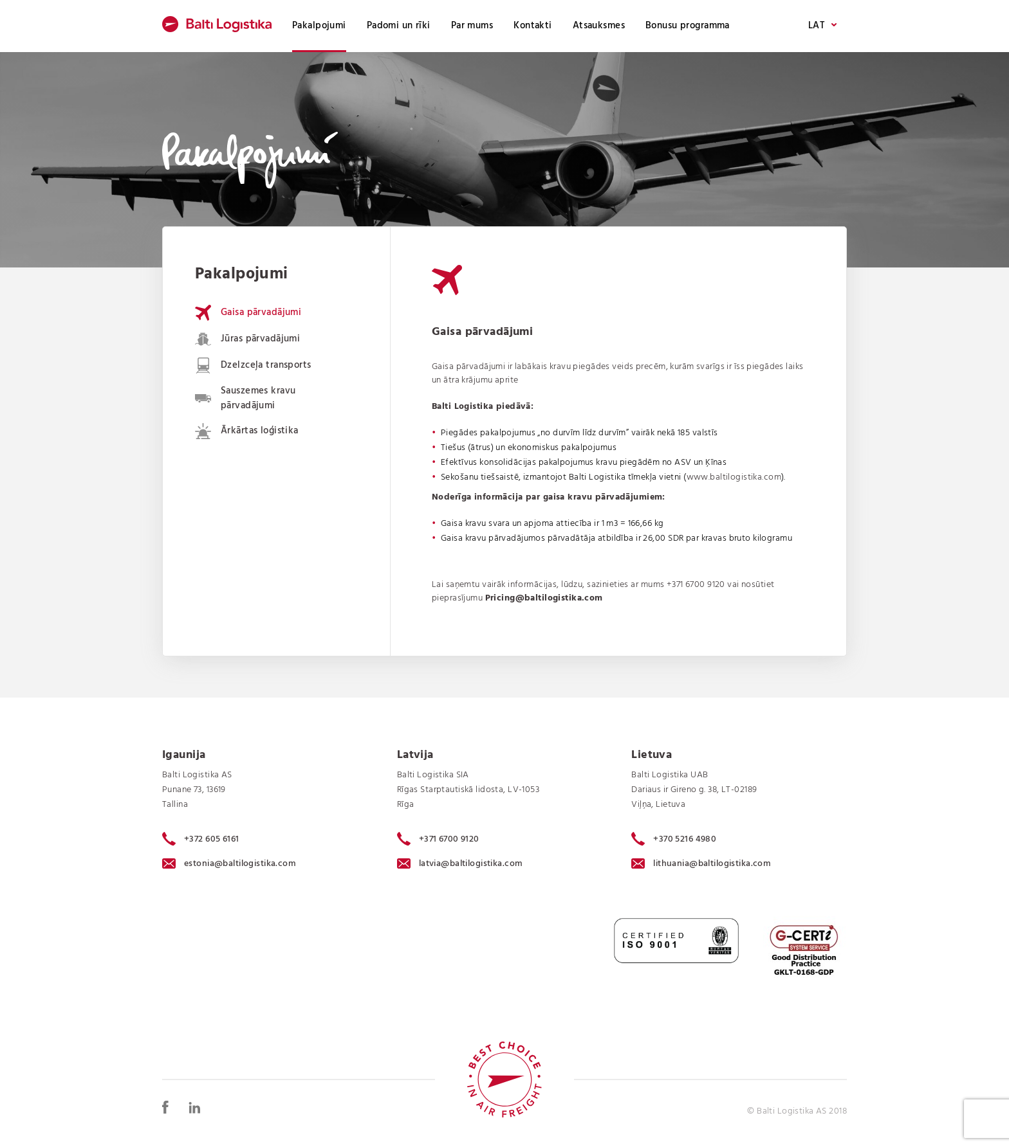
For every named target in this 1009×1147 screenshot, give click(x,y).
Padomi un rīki (398, 25)
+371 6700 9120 (696, 584)
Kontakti (532, 25)
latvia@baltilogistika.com (460, 864)
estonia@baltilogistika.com (229, 864)
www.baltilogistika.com (734, 477)
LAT (822, 26)
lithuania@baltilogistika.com (701, 864)
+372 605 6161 (200, 839)
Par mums (472, 25)
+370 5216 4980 (673, 839)
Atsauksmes (599, 25)
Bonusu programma (687, 25)
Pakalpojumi (319, 25)
